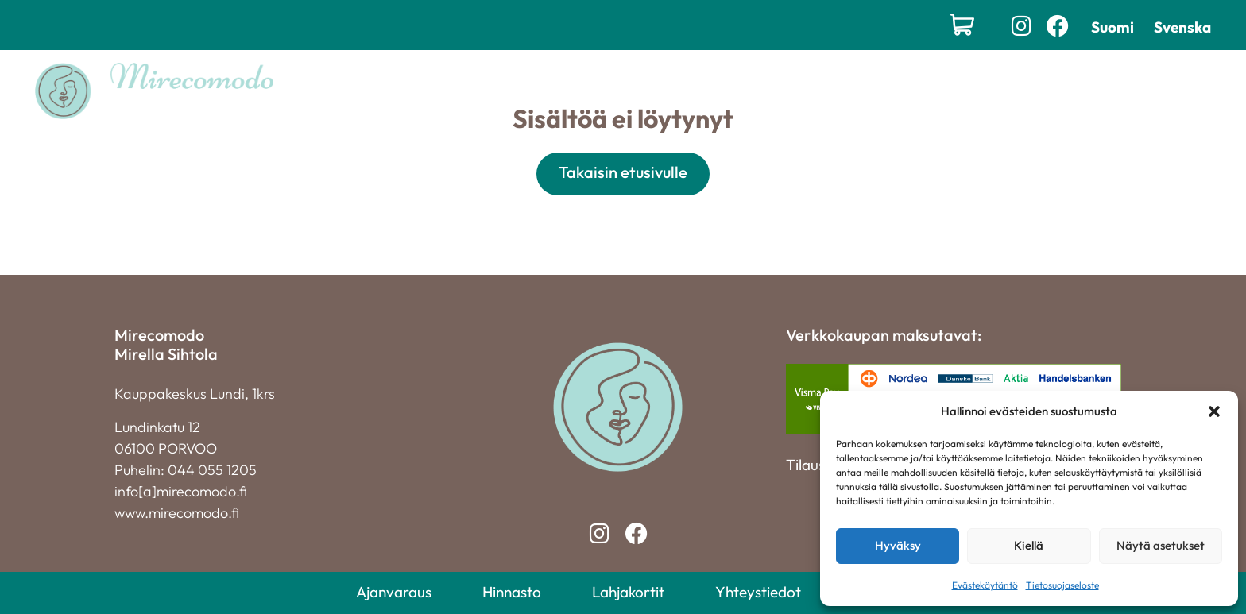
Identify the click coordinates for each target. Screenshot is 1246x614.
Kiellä (1028, 545)
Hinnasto (758, 90)
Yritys (826, 90)
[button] (1214, 411)
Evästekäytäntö (985, 585)
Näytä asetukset (1160, 545)
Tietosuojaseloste (1062, 585)
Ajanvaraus (393, 591)
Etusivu (499, 90)
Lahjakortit (673, 90)
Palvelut (580, 90)
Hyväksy (898, 545)
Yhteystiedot (907, 90)
